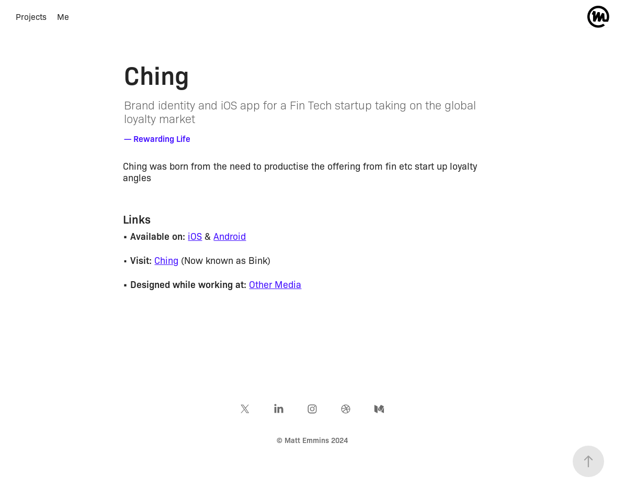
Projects (31, 16)
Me (63, 16)
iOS (195, 235)
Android (229, 235)
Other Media (275, 284)
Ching (166, 259)
